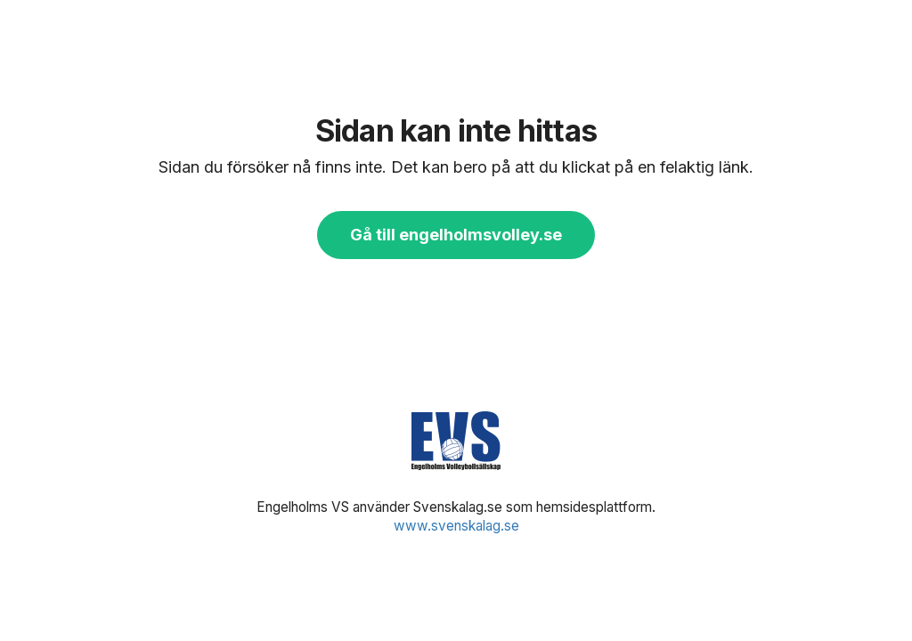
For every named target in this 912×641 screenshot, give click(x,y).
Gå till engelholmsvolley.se (456, 234)
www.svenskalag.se (456, 525)
